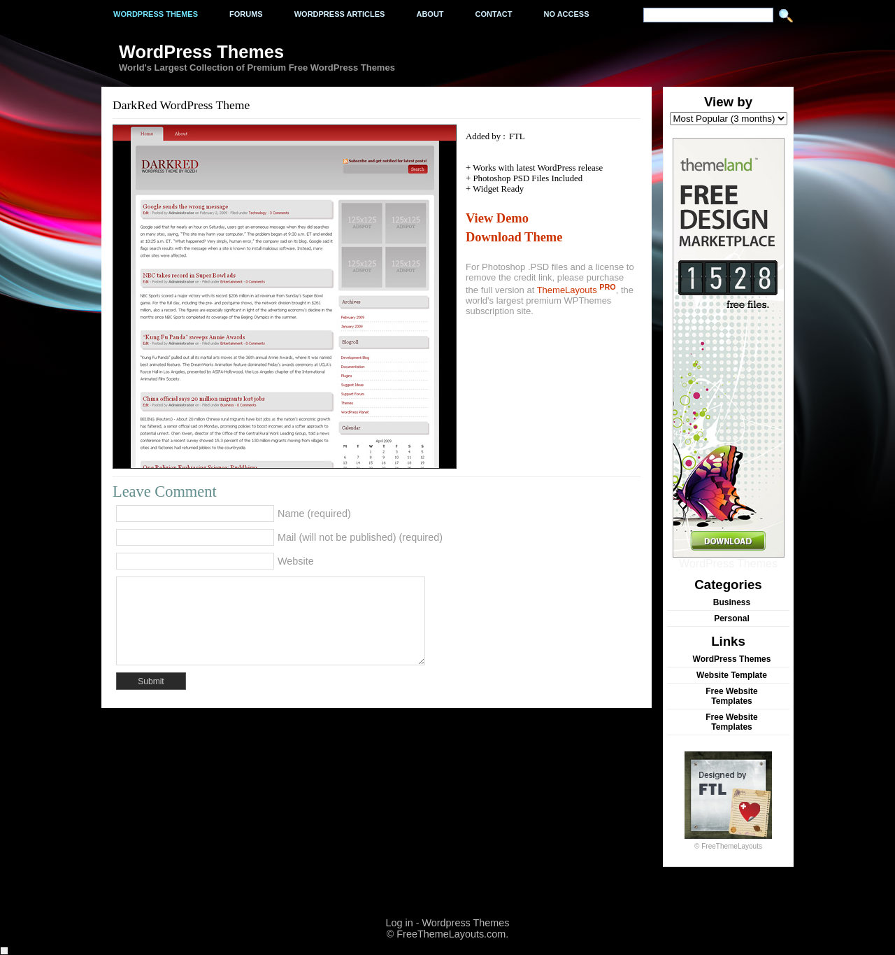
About (429, 14)
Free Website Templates (731, 696)
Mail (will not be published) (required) (360, 537)
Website (296, 561)
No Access (566, 14)
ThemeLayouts (576, 290)
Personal (732, 618)
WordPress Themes (729, 559)
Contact (494, 14)
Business (731, 602)
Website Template (731, 675)
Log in (399, 922)
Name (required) (314, 513)
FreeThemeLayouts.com (451, 934)
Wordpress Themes (155, 14)
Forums (246, 14)
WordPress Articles (339, 14)
